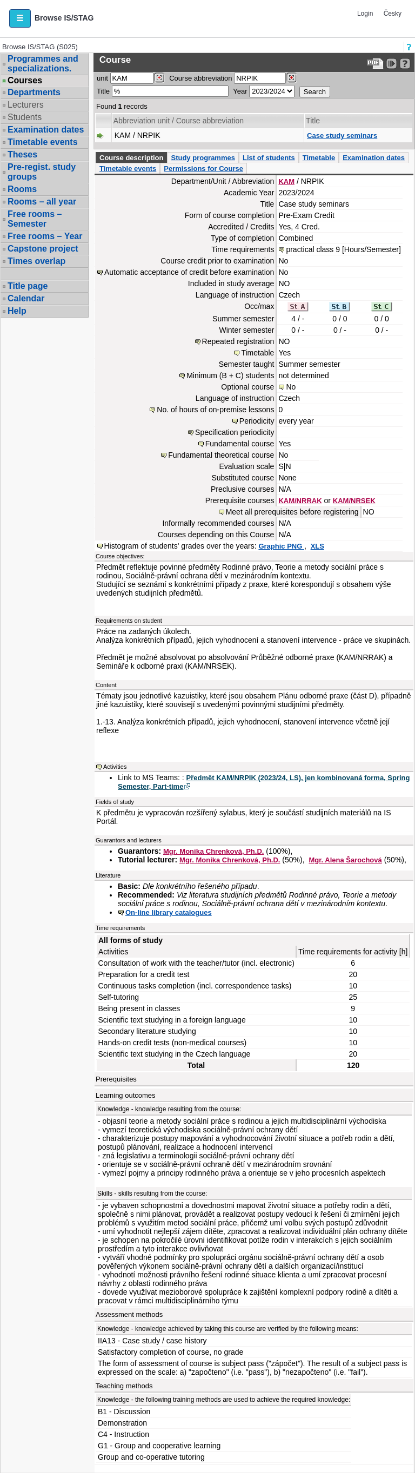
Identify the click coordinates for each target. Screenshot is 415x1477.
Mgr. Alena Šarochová (345, 860)
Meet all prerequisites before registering (292, 511)
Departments (34, 92)
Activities (114, 766)
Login (365, 13)
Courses (25, 80)
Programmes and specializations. (43, 63)
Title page (28, 286)
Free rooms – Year (45, 236)
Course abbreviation (200, 78)
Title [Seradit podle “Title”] (313, 120)
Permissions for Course (203, 168)
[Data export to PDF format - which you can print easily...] (375, 63)
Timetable (319, 158)
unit (102, 78)
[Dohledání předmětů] (291, 77)
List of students (269, 158)
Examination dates (46, 129)
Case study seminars (342, 135)
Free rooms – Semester (35, 218)
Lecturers (26, 104)
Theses (22, 154)
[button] (20, 18)
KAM (286, 181)
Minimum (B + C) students (230, 375)
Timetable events (43, 142)
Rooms (22, 189)
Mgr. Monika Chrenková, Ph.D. (213, 851)
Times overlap (36, 261)
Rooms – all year (42, 201)
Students (25, 117)
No (291, 387)
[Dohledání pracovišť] (159, 77)
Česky (392, 13)
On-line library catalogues (168, 912)
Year (240, 91)
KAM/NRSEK (354, 501)
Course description (131, 158)
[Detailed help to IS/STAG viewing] (405, 63)
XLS (317, 546)
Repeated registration (238, 341)
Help (17, 310)
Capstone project (43, 248)
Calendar (26, 298)
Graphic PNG (281, 546)
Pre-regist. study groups (42, 171)
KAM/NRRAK (300, 501)
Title (103, 91)
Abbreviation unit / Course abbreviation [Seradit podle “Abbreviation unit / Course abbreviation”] (178, 120)
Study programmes (203, 158)
